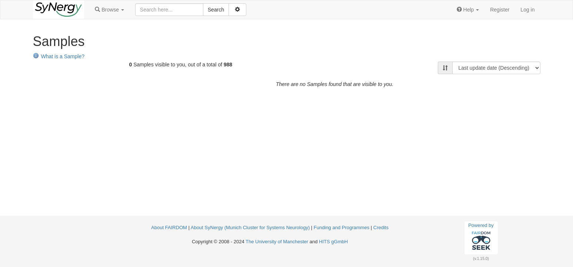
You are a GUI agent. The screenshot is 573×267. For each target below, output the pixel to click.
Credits (381, 227)
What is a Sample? (59, 56)
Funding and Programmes (341, 227)
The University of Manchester (277, 241)
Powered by (481, 237)
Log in (527, 10)
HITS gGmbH (333, 241)
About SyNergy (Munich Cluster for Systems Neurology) (250, 227)
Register (499, 10)
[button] (109, 9)
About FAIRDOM (169, 227)
